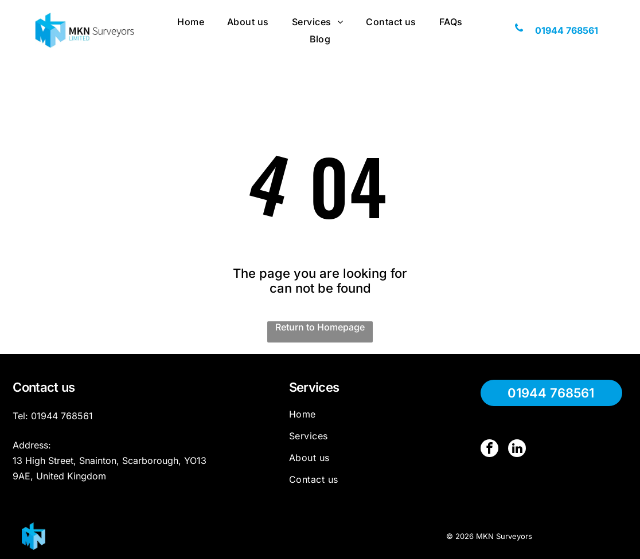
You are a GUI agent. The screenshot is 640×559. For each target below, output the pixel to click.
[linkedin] (516, 449)
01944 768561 (62, 416)
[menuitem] (191, 21)
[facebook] (489, 449)
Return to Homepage (320, 327)
